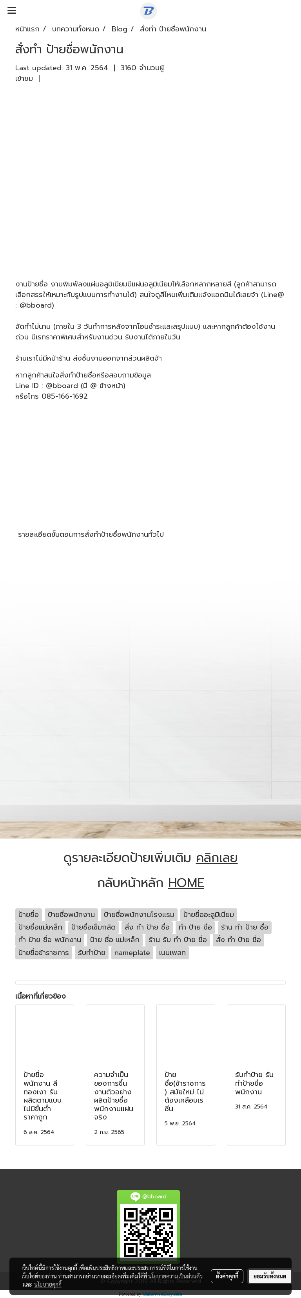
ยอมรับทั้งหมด (270, 1276)
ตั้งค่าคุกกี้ (227, 1276)
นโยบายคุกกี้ (48, 1284)
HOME (186, 883)
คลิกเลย (217, 858)
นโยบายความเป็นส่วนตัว (175, 1276)
